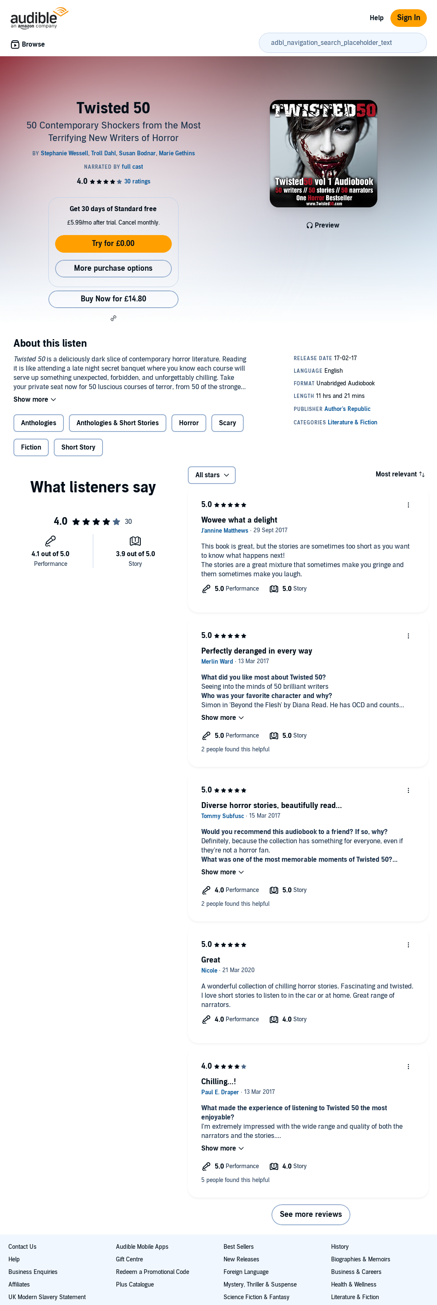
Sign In (408, 17)
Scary (227, 423)
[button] (113, 318)
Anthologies (38, 423)
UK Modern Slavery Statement (47, 1297)
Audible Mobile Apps (142, 1246)
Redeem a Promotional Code (152, 1272)
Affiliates (19, 1284)
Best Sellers (239, 1246)
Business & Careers (356, 1272)
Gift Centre (129, 1259)
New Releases (241, 1259)
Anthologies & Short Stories (117, 423)
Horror (189, 423)
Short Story (78, 447)
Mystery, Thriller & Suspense (260, 1284)
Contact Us (22, 1246)
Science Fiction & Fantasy (257, 1297)
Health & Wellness (353, 1284)
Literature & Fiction (355, 1297)
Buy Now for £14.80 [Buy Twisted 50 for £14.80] (113, 299)
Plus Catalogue (135, 1284)
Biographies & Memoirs (360, 1259)
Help (377, 18)
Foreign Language (246, 1272)
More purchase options (113, 268)
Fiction (31, 447)
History (340, 1246)
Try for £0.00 (113, 243)
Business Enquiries (33, 1272)
